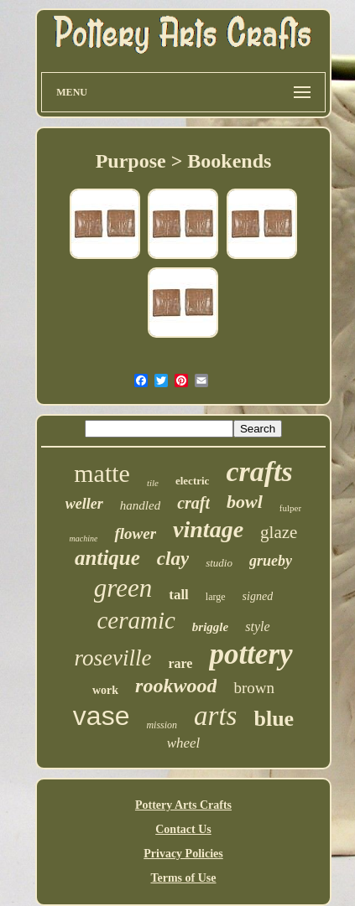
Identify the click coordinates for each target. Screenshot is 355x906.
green (123, 588)
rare (180, 663)
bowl (245, 501)
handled (140, 505)
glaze (278, 532)
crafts (259, 471)
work (105, 690)
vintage (208, 529)
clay (173, 558)
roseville (112, 657)
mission (161, 725)
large (216, 597)
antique (107, 557)
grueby (270, 560)
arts (215, 716)
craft (193, 503)
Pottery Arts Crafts (183, 805)
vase (101, 716)
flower (135, 533)
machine (84, 538)
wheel (184, 743)
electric (192, 480)
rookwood (176, 685)
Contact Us (183, 829)
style (257, 626)
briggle (210, 627)
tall (179, 595)
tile (153, 483)
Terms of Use (183, 878)
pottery (250, 654)
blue (273, 719)
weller (84, 503)
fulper (290, 508)
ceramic (136, 620)
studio (219, 563)
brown (253, 687)
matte (102, 473)
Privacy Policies (183, 853)
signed (258, 596)
